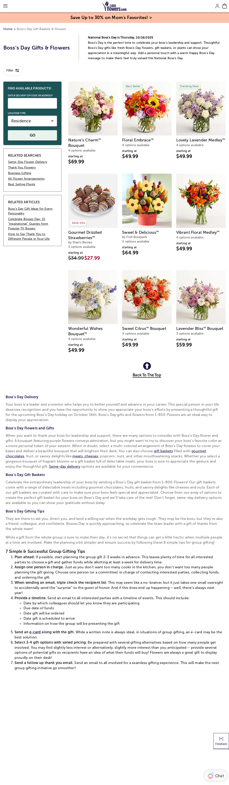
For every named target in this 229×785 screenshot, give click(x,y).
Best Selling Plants (21, 184)
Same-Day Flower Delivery (27, 162)
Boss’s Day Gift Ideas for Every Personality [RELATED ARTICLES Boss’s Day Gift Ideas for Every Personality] (30, 211)
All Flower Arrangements (26, 178)
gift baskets (163, 451)
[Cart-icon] (224, 6)
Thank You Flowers (22, 167)
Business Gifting (19, 173)
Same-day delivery (64, 466)
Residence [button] (21, 121)
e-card (35, 632)
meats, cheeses (85, 456)
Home (8, 29)
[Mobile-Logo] (114, 6)
